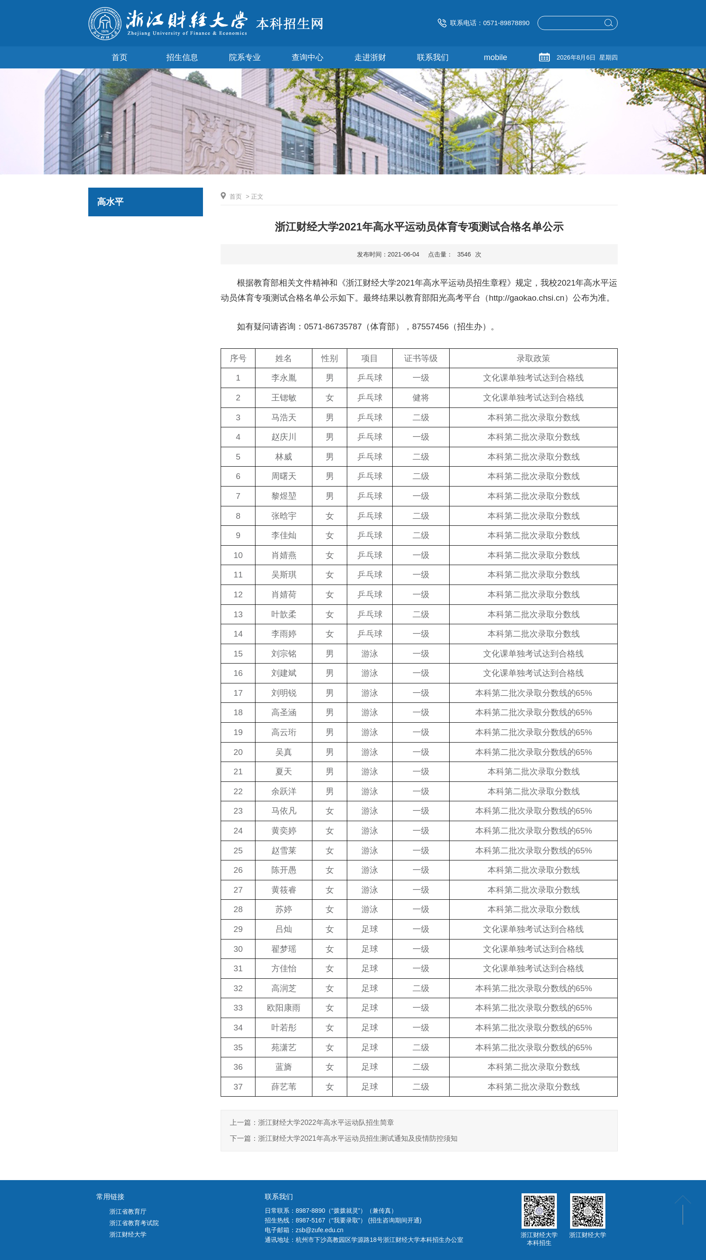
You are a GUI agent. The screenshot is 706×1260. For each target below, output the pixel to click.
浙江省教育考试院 (134, 1222)
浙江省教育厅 (127, 1211)
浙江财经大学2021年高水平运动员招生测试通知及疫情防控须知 (358, 1138)
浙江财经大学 (127, 1234)
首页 (235, 196)
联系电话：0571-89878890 (484, 22)
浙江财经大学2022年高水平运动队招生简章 (326, 1122)
